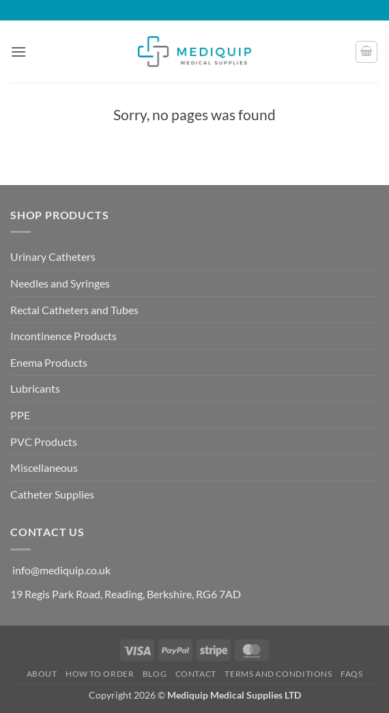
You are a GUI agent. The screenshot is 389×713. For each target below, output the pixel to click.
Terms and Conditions (278, 674)
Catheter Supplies (52, 494)
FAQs (351, 674)
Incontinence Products (63, 335)
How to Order (100, 674)
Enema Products (48, 362)
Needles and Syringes (60, 283)
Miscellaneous (44, 467)
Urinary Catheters (53, 256)
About (42, 674)
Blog (155, 674)
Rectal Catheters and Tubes (74, 309)
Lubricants (35, 388)
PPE (20, 414)
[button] (18, 51)
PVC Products (43, 441)
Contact (195, 674)
